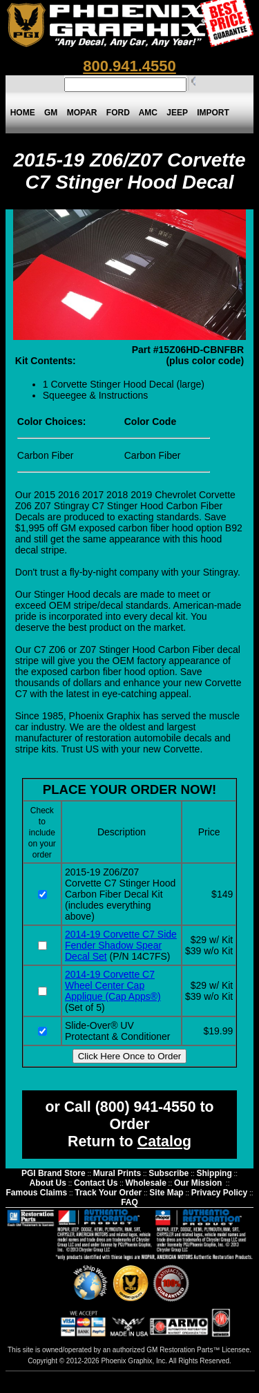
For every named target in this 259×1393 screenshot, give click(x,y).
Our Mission (198, 1183)
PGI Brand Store (53, 1173)
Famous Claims (36, 1192)
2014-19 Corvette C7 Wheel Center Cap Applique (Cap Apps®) (113, 985)
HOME (22, 112)
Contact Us (95, 1183)
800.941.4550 (129, 66)
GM (50, 112)
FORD (118, 112)
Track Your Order (108, 1192)
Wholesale (145, 1183)
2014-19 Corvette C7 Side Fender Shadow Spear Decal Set (121, 945)
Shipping (213, 1173)
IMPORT (213, 112)
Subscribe (168, 1173)
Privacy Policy (219, 1192)
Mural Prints (117, 1173)
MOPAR (82, 112)
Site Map (166, 1192)
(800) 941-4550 (145, 1107)
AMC (148, 112)
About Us (48, 1183)
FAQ (129, 1202)
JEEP (177, 112)
